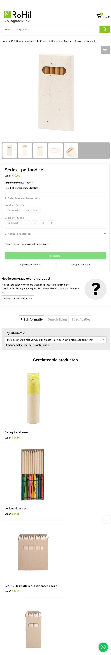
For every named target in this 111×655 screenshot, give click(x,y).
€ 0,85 (66, 428)
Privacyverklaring (66, 581)
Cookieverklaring (66, 577)
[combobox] (51, 29)
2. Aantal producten (18, 234)
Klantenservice (10, 572)
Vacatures (7, 581)
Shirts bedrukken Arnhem (70, 540)
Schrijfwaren (41, 41)
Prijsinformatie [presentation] (32, 319)
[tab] (31, 319)
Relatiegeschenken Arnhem (72, 526)
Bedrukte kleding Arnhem (70, 530)
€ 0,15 (66, 500)
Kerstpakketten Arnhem (70, 554)
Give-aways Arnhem (67, 544)
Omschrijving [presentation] (57, 319)
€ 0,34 (12, 428)
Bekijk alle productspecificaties (22, 187)
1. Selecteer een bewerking (22, 198)
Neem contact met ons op (18, 298)
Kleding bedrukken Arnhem (71, 535)
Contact (6, 577)
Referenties (8, 586)
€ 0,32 (12, 500)
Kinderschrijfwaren (61, 41)
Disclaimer (62, 586)
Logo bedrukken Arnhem (70, 549)
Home (5, 41)
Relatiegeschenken (21, 41)
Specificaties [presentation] (81, 319)
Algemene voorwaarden (69, 572)
